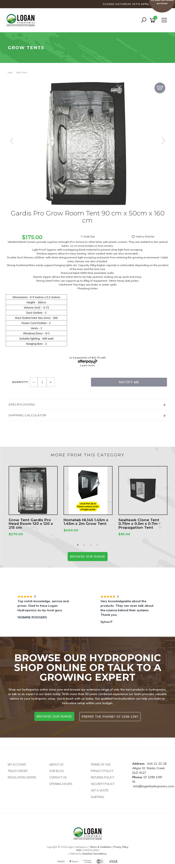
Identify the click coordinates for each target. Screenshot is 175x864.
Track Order (17, 770)
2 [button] (84, 545)
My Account (17, 764)
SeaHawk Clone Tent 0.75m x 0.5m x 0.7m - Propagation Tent (139, 524)
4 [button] (97, 545)
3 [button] (91, 545)
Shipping (97, 796)
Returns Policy (102, 777)
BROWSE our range (87, 556)
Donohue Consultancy (94, 853)
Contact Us (58, 777)
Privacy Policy (102, 770)
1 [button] (78, 545)
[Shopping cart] (153, 20)
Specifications (21, 404)
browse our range (54, 716)
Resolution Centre (22, 777)
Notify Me (129, 382)
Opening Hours (60, 783)
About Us (56, 764)
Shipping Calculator (27, 415)
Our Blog (56, 770)
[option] (87, 145)
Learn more (87, 365)
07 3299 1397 (152, 777)
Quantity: (21, 382)
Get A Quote (99, 790)
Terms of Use (100, 764)
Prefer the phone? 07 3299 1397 (110, 716)
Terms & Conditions (100, 846)
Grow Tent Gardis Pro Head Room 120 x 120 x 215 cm (31, 524)
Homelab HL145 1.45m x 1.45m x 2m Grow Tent (86, 522)
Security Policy (103, 783)
